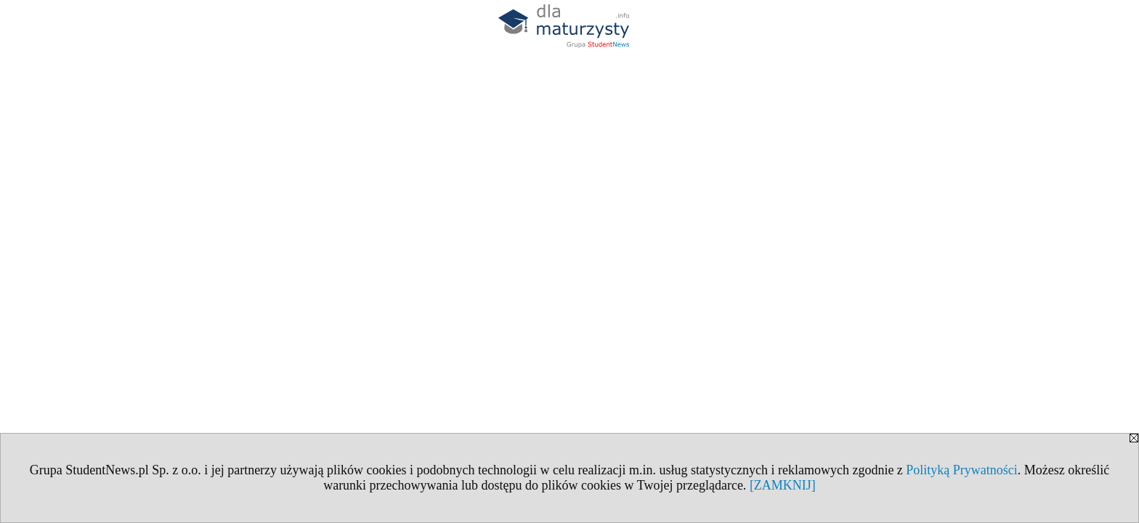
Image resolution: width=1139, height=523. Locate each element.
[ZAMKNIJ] (783, 485)
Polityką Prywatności (962, 470)
